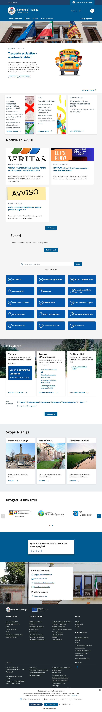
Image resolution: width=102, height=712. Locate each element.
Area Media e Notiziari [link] (82, 658)
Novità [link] (27, 18)
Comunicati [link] (79, 624)
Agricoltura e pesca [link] (35, 621)
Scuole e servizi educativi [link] (83, 645)
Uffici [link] (7, 627)
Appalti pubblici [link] (34, 629)
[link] (82, 2)
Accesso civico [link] (56, 673)
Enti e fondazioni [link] (11, 629)
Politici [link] (8, 632)
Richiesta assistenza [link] (35, 675)
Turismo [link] (54, 637)
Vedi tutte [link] (51, 228)
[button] (51, 709)
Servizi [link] (35, 18)
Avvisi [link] (77, 627)
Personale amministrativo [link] (14, 634)
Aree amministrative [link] (12, 624)
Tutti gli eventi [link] (51, 250)
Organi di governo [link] (12, 621)
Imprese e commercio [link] (59, 624)
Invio (78, 264)
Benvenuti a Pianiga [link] (82, 637)
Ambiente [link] (32, 624)
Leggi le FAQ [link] (33, 667)
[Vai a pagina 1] (49, 525)
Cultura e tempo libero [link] (36, 637)
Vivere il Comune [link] (47, 18)
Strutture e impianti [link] (82, 653)
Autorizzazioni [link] (33, 632)
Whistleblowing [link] (57, 670)
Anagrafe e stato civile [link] (36, 627)
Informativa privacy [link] (58, 683)
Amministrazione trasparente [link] (61, 667)
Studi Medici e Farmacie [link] (83, 650)
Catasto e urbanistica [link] (36, 634)
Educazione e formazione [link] (37, 640)
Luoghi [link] (77, 640)
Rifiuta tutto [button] (66, 704)
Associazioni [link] (79, 655)
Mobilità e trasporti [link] (58, 627)
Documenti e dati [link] (11, 637)
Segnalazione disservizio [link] (37, 673)
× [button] (100, 690)
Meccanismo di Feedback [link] (60, 680)
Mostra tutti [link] (51, 414)
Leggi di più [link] (74, 695)
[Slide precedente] (3, 516)
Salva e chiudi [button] (35, 704)
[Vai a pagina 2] (52, 525)
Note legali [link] (55, 685)
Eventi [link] (77, 642)
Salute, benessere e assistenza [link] (62, 629)
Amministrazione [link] (15, 18)
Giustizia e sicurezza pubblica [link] (61, 621)
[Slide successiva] (99, 516)
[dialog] (51, 700)
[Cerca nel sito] (92, 11)
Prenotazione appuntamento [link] (38, 670)
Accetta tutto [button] (51, 704)
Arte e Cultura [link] (80, 648)
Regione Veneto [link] (12, 2)
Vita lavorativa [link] (57, 640)
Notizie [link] (77, 621)
